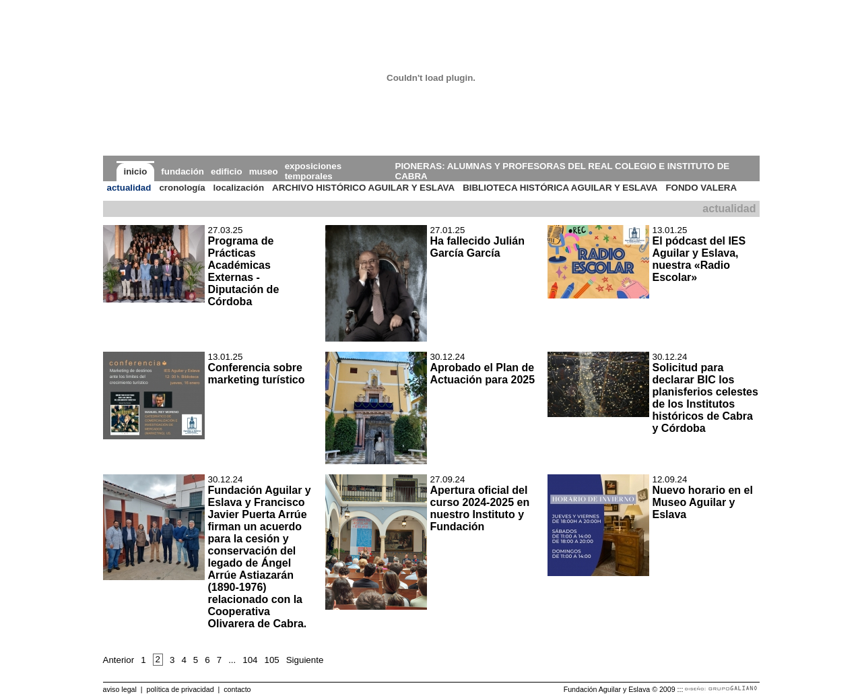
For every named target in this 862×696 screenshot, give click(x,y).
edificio (226, 171)
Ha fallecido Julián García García (477, 247)
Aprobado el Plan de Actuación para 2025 (482, 373)
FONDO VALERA (701, 188)
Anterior (119, 660)
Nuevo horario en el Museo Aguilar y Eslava (703, 502)
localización (239, 188)
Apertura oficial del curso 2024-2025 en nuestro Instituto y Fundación (480, 508)
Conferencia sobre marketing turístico (256, 373)
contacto (237, 689)
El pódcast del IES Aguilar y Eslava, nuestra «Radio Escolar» (699, 259)
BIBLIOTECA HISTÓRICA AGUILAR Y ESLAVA (560, 188)
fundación (182, 171)
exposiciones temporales (313, 171)
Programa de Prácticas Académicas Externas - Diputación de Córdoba (243, 271)
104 (249, 660)
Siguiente (305, 660)
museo (263, 171)
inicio (135, 171)
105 (271, 660)
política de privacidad (179, 689)
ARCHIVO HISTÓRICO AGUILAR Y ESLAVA (363, 188)
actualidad (129, 188)
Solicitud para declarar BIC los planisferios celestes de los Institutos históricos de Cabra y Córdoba (705, 398)
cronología (182, 188)
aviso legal (120, 689)
